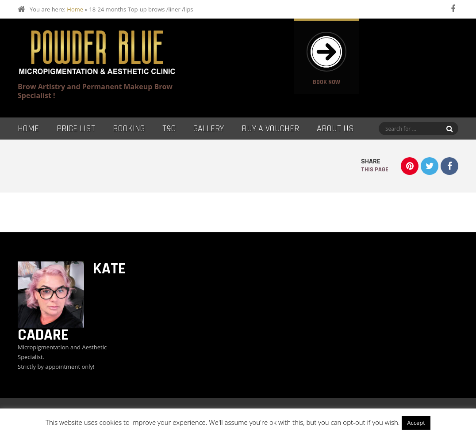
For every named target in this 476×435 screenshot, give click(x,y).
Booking (129, 128)
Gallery (208, 128)
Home (75, 9)
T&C (169, 128)
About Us (335, 128)
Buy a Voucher (270, 128)
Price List (76, 128)
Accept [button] (416, 423)
